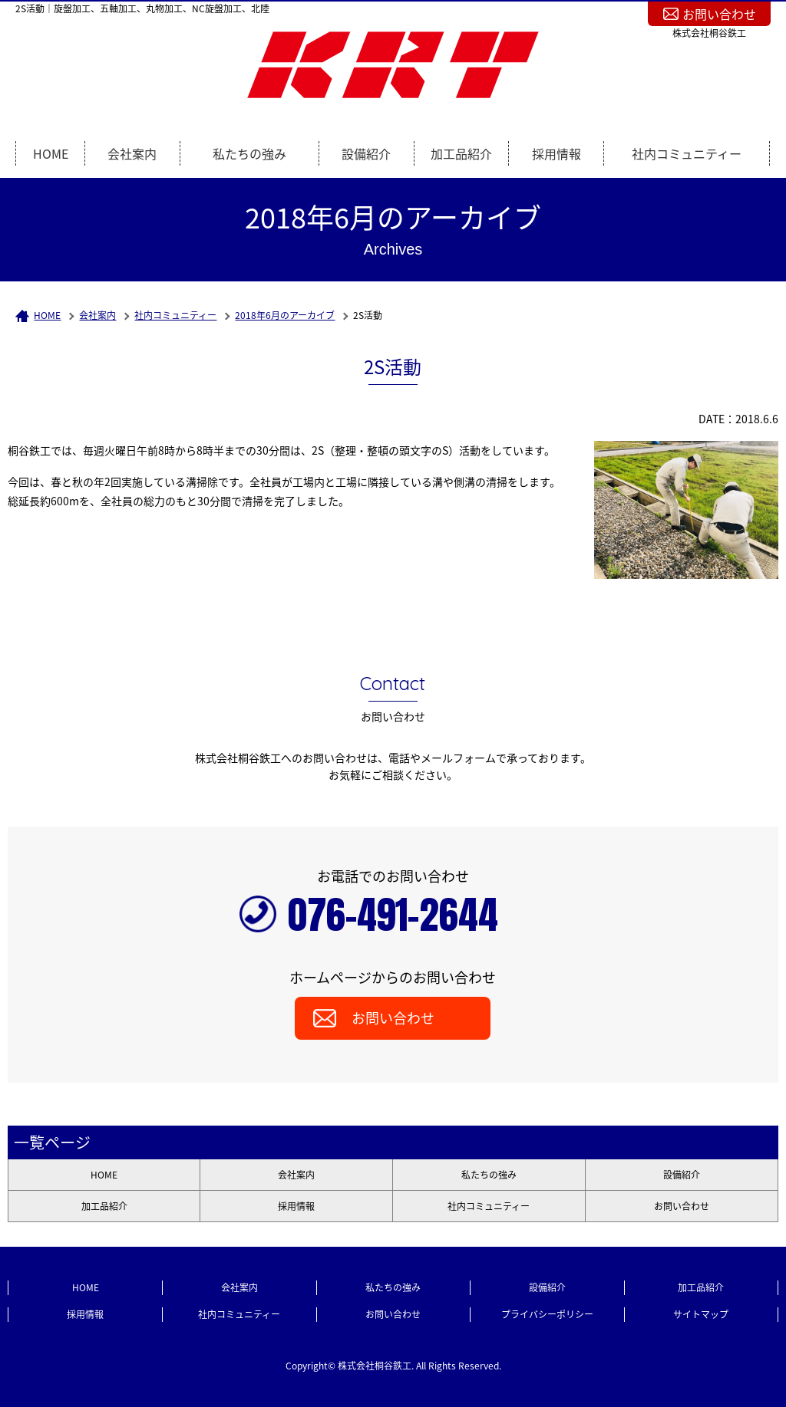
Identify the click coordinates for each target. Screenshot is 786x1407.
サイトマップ (700, 1314)
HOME (50, 153)
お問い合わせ (719, 14)
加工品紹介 (461, 153)
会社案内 (132, 153)
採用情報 (556, 153)
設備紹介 (366, 153)
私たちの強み (249, 153)
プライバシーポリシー (547, 1314)
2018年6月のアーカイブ (285, 315)
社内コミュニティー (686, 153)
